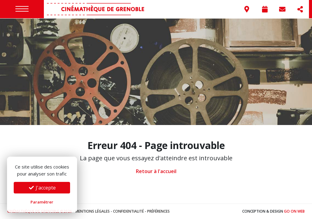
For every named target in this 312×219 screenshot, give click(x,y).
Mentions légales (92, 211)
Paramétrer (41, 202)
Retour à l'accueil (156, 171)
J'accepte (42, 187)
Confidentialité (128, 211)
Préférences (158, 211)
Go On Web (294, 211)
